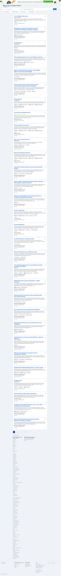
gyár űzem (14, 519)
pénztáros (14, 453)
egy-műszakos (15, 489)
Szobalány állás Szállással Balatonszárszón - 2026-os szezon (28, 367)
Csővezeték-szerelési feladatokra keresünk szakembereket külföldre (28, 167)
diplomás (14, 545)
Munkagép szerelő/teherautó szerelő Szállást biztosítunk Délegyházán (27, 323)
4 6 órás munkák (15, 522)
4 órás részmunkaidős (16, 550)
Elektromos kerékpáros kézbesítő (22, 152)
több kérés (14, 558)
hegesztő (14, 472)
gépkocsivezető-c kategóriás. (17, 547)
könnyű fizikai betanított (16, 534)
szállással (14, 484)
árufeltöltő (14, 541)
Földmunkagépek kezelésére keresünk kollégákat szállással (28, 57)
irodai (13, 481)
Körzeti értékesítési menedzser (21, 125)
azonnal (14, 483)
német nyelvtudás (15, 495)
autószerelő (14, 503)
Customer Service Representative (22, 112)
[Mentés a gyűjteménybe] (45, 16)
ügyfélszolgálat (15, 463)
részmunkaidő (15, 494)
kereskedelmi (14, 456)
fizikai (14, 465)
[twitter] (51, 563)
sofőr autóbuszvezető (16, 552)
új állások (14, 551)
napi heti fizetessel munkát (16, 497)
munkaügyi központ (15, 470)
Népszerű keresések (16, 435)
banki (13, 447)
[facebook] (49, 563)
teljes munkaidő (15, 525)
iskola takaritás (15, 553)
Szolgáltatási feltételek (39, 566)
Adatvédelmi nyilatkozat (39, 567)
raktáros (14, 444)
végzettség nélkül (15, 501)
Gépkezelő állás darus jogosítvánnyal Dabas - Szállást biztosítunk (27, 281)
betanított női (15, 488)
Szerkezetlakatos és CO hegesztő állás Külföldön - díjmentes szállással (28, 338)
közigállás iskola (15, 544)
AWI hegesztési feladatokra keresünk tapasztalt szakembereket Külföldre (25, 353)
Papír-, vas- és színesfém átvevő (22, 139)
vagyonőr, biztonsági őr (16, 502)
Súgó (15, 565)
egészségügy (15, 539)
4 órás (14, 475)
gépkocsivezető (15, 451)
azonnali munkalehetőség (16, 469)
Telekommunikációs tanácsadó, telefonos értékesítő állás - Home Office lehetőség (28, 296)
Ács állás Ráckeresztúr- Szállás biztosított (24, 238)
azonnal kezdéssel (15, 478)
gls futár (14, 507)
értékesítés (14, 457)
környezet (14, 464)
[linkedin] (53, 563)
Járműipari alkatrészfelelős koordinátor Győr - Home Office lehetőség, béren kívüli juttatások (28, 405)
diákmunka (14, 471)
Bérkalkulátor (37, 572)
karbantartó (14, 445)
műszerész (14, 459)
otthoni (14, 546)
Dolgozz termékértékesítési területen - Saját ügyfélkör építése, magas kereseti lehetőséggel (27, 71)
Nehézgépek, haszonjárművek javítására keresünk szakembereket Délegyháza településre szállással (26, 29)
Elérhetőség (16, 566)
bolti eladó (14, 439)
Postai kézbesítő (18, 42)
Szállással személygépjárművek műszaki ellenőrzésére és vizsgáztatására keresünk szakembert (28, 196)
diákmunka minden (15, 477)
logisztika (14, 458)
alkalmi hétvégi (15, 490)
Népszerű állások (38, 564)
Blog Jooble (26, 566)
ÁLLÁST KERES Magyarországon (40, 565)
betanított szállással (16, 506)
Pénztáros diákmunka (19, 210)
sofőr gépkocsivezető (16, 557)
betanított (14, 476)
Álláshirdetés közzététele (48, 1)
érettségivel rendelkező (16, 540)
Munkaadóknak (27, 564)
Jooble (6, 574)
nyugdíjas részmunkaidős (16, 521)
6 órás (14, 514)
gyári (13, 531)
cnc (13, 538)
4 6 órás (14, 533)
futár (13, 450)
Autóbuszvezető (18, 380)
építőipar (14, 446)
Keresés (54, 9)
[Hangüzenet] (21, 9)
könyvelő (14, 500)
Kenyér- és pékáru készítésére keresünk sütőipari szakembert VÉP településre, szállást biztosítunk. (29, 182)
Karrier (15, 567)
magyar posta (15, 515)
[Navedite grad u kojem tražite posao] (31, 9)
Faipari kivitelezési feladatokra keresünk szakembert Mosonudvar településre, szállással (26, 419)
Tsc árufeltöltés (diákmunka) (21, 16)
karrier (14, 528)
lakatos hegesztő (15, 509)
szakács (14, 440)
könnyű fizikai (15, 527)
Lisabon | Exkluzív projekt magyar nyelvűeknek (25, 393)
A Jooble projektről (17, 564)
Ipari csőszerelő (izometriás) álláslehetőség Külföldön (27, 309)
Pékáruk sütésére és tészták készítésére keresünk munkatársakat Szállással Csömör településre (26, 85)
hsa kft (14, 508)
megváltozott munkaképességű (17, 482)
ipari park (14, 532)
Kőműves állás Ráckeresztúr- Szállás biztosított (25, 252)
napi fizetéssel (15, 526)
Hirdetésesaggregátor (28, 565)
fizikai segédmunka (15, 513)
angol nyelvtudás (15, 520)
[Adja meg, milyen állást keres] (12, 9)
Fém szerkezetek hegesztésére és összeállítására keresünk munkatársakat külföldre (28, 265)
